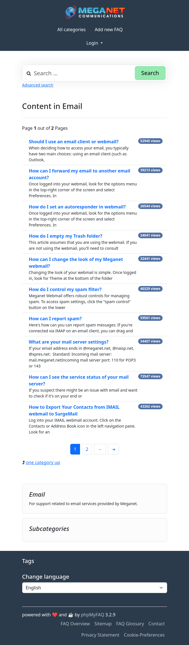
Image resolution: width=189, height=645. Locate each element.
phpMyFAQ (92, 615)
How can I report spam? (55, 318)
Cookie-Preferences (144, 635)
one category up (43, 462)
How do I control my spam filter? (65, 289)
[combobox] (94, 73)
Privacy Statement (100, 635)
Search (150, 73)
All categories (71, 29)
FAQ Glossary (130, 624)
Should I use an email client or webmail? (74, 141)
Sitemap (103, 624)
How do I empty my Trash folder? (66, 236)
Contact (157, 624)
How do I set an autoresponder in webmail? (77, 207)
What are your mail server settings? (69, 342)
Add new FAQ (109, 29)
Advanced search (37, 85)
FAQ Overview (75, 624)
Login (92, 43)
